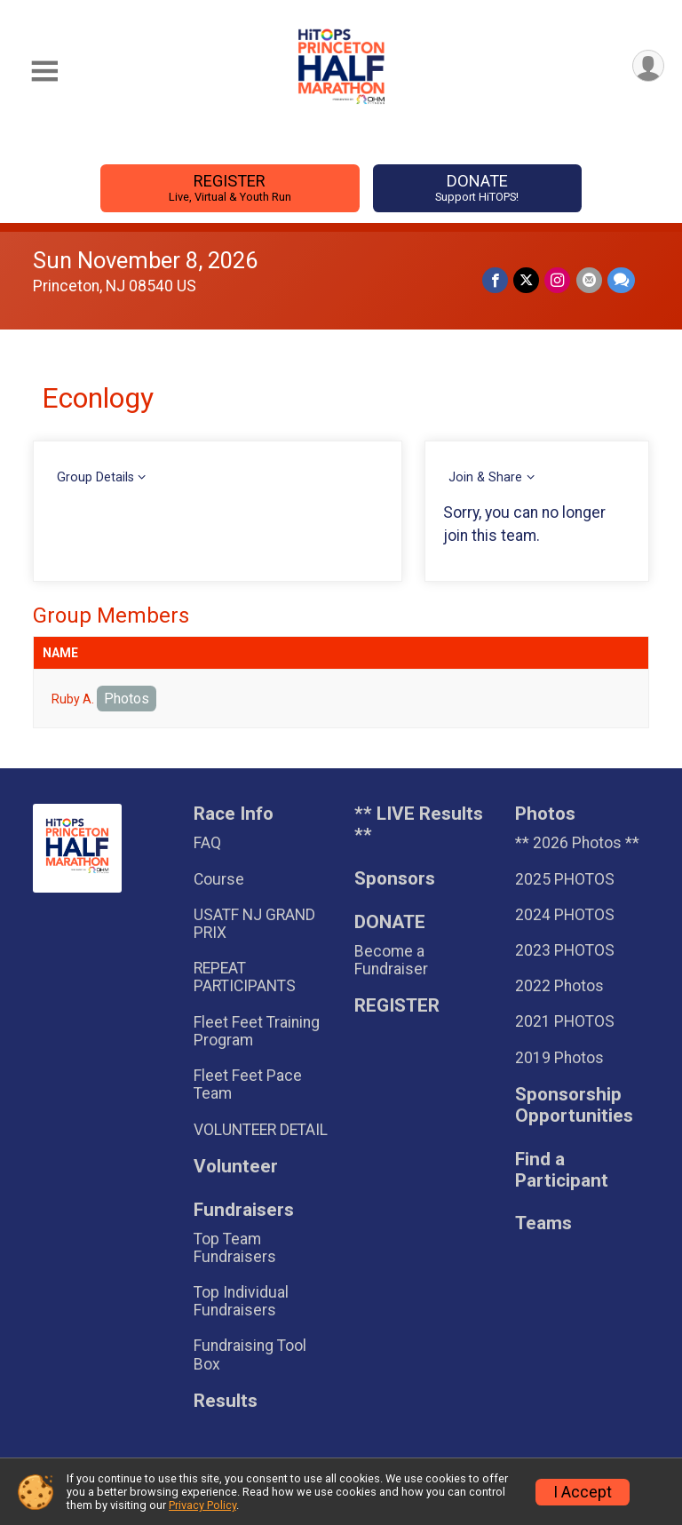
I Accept (582, 1492)
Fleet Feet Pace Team (248, 1084)
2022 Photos (559, 986)
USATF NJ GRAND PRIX (254, 923)
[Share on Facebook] (496, 280)
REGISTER (229, 187)
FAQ (207, 843)
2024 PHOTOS (565, 915)
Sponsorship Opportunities (574, 1105)
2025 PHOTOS (565, 879)
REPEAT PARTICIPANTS (245, 977)
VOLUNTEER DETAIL (261, 1130)
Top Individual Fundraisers (241, 1301)
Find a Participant (561, 1170)
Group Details (95, 477)
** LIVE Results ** (418, 825)
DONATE (477, 187)
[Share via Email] (589, 280)
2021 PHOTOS (565, 1021)
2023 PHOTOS (565, 950)
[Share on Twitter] (527, 280)
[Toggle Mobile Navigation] (44, 71)
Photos (126, 698)
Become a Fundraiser (391, 960)
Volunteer (236, 1166)
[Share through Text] (621, 280)
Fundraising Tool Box (250, 1354)
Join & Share (485, 477)
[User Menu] (647, 66)
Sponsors (394, 879)
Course (219, 879)
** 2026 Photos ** (577, 843)
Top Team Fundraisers (235, 1248)
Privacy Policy (202, 1505)
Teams (543, 1223)
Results (226, 1401)
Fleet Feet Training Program (257, 1031)
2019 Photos (559, 1058)
